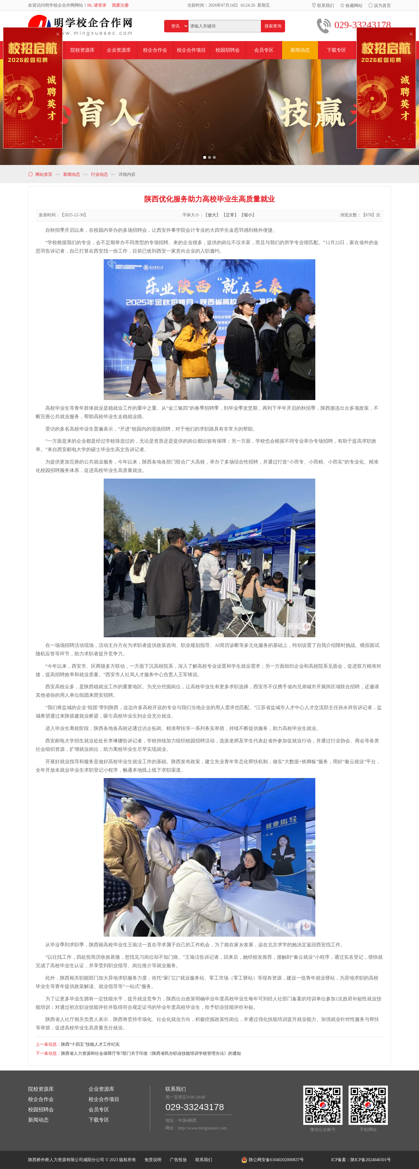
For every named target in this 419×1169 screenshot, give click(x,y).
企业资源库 (101, 1089)
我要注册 (120, 5)
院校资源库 (41, 1089)
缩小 (248, 215)
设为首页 (379, 5)
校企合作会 (41, 1099)
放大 (212, 215)
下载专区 (99, 1120)
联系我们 (322, 5)
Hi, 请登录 (96, 5)
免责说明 (153, 1160)
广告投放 (178, 1160)
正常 (230, 215)
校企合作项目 (104, 1099)
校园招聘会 (41, 1109)
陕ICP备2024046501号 (370, 1160)
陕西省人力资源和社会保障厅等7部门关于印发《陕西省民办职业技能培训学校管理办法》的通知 (151, 1053)
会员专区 (99, 1109)
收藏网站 (351, 5)
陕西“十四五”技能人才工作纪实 (90, 1044)
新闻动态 (38, 1120)
